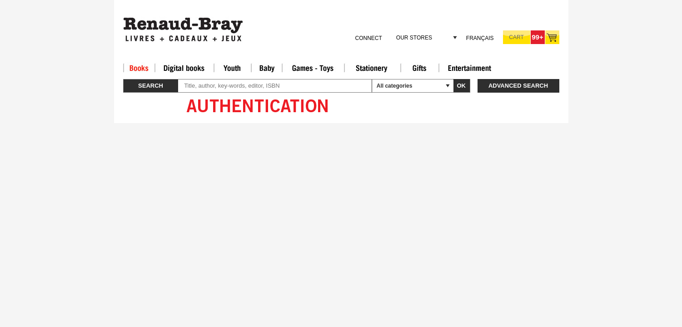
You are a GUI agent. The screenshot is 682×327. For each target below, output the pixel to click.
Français (480, 38)
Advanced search (518, 85)
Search (150, 85)
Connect (368, 38)
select (447, 86)
